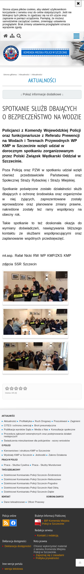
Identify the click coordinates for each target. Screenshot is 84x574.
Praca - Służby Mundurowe (46, 465)
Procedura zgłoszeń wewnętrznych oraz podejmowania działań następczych (37, 435)
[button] (77, 36)
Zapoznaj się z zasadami (50, 555)
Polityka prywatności (47, 558)
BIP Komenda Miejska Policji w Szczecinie (55, 522)
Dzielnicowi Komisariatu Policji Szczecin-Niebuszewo (32, 479)
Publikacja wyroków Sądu (17, 429)
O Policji (6, 445)
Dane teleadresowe (14, 502)
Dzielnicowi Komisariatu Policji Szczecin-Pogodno (30, 483)
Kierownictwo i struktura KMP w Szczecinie (27, 450)
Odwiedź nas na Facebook (13, 522)
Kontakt (6, 496)
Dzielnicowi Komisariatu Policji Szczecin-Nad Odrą (31, 487)
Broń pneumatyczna (45, 425)
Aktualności (24, 75)
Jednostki (40, 455)
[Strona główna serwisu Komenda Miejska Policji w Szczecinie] (5, 36)
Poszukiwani (60, 421)
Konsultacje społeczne (63, 429)
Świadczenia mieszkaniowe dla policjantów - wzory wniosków (37, 440)
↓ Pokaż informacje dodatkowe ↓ (42, 94)
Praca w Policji (10, 459)
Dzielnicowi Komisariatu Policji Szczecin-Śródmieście (32, 475)
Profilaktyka (25, 421)
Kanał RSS (6, 522)
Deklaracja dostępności (17, 546)
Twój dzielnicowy (11, 469)
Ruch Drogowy (43, 421)
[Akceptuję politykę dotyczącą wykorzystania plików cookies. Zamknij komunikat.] (78, 3)
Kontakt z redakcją (47, 535)
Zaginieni (75, 421)
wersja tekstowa (13, 568)
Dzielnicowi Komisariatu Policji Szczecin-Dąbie (29, 491)
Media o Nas (41, 429)
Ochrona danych (54, 496)
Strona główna (10, 75)
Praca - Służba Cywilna (16, 465)
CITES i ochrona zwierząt (17, 425)
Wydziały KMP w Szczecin (18, 455)
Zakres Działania (58, 455)
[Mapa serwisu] (12, 36)
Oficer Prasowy (36, 502)
